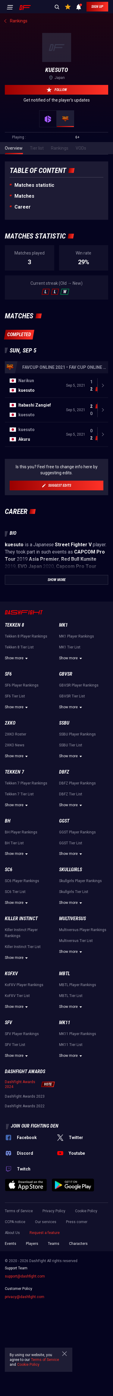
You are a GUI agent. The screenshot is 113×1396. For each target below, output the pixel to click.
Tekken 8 (14, 625)
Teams (53, 1244)
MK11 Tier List (71, 1045)
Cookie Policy (86, 1211)
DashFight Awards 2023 (25, 1096)
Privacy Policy (53, 1211)
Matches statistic (34, 185)
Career (22, 207)
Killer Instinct (21, 918)
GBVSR (65, 674)
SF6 (8, 674)
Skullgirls (70, 869)
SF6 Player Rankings (22, 685)
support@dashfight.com (25, 1276)
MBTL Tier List (71, 996)
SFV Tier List (15, 1045)
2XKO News (14, 745)
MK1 (63, 625)
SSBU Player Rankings (77, 734)
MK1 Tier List (69, 647)
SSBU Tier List (70, 745)
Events (10, 1244)
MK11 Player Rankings (77, 1034)
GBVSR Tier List (72, 696)
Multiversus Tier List (76, 941)
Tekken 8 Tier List (19, 647)
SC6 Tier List (15, 892)
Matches (24, 196)
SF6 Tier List (15, 696)
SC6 (8, 869)
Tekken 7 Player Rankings (26, 783)
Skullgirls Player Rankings (80, 881)
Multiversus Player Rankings (82, 930)
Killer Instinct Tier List (23, 947)
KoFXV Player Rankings (24, 985)
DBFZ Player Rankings (77, 783)
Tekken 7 (14, 772)
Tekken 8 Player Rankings (26, 636)
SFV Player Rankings (22, 1034)
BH (8, 821)
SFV (8, 1022)
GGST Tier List (70, 843)
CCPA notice (15, 1222)
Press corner (76, 1222)
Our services (45, 1222)
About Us (12, 1233)
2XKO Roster (15, 734)
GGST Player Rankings (77, 832)
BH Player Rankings (21, 832)
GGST (64, 821)
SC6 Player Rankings (22, 881)
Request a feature (45, 1233)
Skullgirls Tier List (73, 892)
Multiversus (72, 918)
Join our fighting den (34, 1126)
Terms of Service (19, 1211)
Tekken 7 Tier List (19, 794)
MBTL (64, 973)
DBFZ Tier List (70, 794)
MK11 (64, 1022)
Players (32, 1244)
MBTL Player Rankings (77, 985)
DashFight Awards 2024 (20, 1084)
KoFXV (11, 973)
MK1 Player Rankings (76, 636)
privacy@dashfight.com (24, 1297)
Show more (17, 658)
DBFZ (64, 772)
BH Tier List (14, 843)
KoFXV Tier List (17, 996)
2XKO (10, 723)
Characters (78, 1244)
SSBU (64, 723)
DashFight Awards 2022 (25, 1106)
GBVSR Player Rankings (79, 685)
